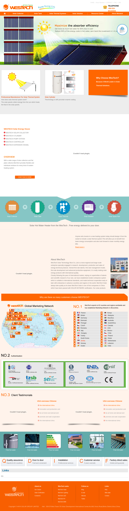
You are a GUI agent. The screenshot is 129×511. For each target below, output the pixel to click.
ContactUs (38, 495)
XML (119, 2)
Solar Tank (38, 13)
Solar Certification (40, 492)
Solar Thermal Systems (57, 13)
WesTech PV (61, 498)
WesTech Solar (62, 489)
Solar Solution (77, 13)
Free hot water (10, 442)
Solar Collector (18, 13)
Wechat (83, 495)
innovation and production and (50, 409)
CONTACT (109, 2)
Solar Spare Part (114, 208)
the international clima (47, 405)
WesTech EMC (62, 502)
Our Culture (38, 489)
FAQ (115, 2)
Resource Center (97, 13)
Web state (108, 492)
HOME (92, 2)
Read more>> (79, 247)
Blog (82, 489)
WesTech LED (62, 495)
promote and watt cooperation (50, 417)
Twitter (83, 498)
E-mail (83, 492)
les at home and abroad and (49, 413)
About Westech (100, 2)
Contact (107, 495)
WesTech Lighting (63, 492)
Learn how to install (24, 177)
